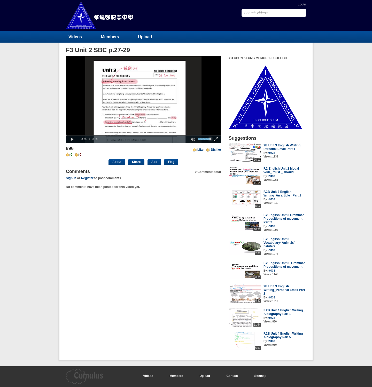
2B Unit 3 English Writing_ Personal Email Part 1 (283, 147)
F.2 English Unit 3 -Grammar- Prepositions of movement (285, 264)
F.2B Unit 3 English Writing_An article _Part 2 (282, 193)
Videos (75, 37)
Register (87, 178)
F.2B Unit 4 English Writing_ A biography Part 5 (284, 335)
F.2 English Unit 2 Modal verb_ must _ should (281, 170)
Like (200, 150)
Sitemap (260, 376)
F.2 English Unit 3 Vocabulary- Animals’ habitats (279, 242)
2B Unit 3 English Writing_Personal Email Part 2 (284, 290)
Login (302, 4)
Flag (171, 162)
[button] (72, 139)
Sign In (71, 178)
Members (110, 37)
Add (154, 162)
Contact (232, 376)
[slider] (143, 135)
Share (136, 162)
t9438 (271, 153)
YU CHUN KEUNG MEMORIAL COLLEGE (100, 15)
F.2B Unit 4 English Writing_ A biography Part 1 (284, 312)
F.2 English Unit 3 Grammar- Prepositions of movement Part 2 (284, 218)
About (116, 162)
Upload (145, 37)
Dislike (216, 150)
